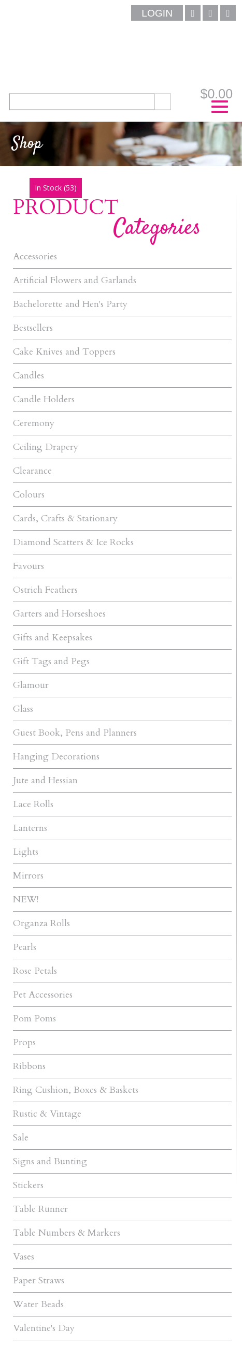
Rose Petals (35, 971)
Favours (28, 566)
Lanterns (30, 828)
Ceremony (33, 423)
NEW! (25, 899)
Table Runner (40, 1209)
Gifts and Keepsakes (52, 637)
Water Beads (38, 1304)
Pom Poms (34, 1018)
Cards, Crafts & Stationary (65, 518)
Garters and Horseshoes (59, 613)
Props (24, 1042)
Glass (23, 709)
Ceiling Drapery (45, 447)
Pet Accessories (43, 994)
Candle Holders (44, 399)
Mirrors (28, 875)
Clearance (32, 470)
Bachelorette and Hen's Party (70, 304)
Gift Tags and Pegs (51, 661)
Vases (23, 1256)
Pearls (24, 947)
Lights (25, 851)
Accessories (35, 256)
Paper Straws (38, 1280)
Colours (29, 494)
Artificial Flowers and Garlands (74, 280)
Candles (28, 375)
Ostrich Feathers (45, 590)
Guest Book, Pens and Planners (75, 732)
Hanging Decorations (56, 756)
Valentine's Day (44, 1328)
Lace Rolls (33, 804)
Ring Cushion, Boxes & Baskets (75, 1090)
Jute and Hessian (45, 780)
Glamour (31, 685)
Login (157, 13)
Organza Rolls (41, 923)
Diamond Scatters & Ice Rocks (73, 542)
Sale (21, 1137)
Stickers (28, 1185)
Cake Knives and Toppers (64, 351)
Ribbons (29, 1066)
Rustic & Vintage (47, 1113)
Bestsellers (33, 328)
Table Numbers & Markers (66, 1232)
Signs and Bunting (50, 1161)
